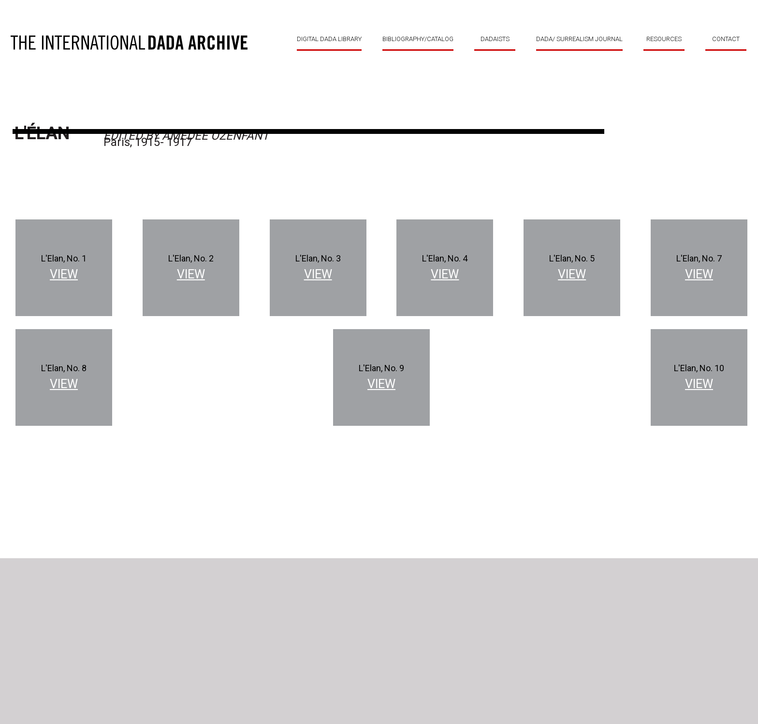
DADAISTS (495, 39)
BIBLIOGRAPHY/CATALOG (417, 39)
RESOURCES (664, 39)
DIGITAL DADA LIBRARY (329, 39)
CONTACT (726, 39)
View (64, 274)
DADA (129, 42)
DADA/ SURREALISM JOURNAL (579, 39)
